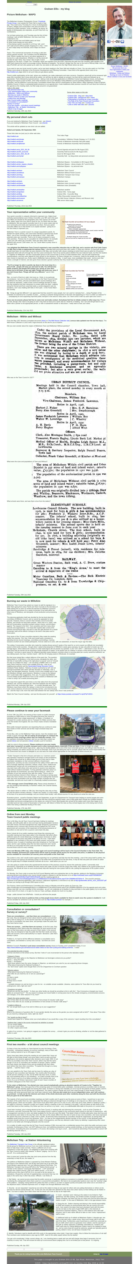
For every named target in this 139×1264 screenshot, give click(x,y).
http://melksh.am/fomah (15, 138)
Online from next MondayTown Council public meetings (17, 96)
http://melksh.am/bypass (15, 159)
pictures (91, 102)
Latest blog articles (119, 43)
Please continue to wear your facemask (21, 94)
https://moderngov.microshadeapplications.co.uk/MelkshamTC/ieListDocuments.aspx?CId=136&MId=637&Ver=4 (45, 876)
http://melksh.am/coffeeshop (17, 193)
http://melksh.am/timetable (16, 182)
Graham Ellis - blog (74, 93)
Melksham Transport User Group (21, 1141)
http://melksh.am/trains (15, 180)
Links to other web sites (76, 102)
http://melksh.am (12, 69)
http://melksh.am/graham (15, 189)
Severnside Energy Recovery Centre (40, 663)
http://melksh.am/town (14, 168)
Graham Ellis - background (77, 95)
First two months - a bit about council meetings (24, 102)
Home (18, 1)
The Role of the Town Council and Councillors (83, 98)
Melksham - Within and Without (19, 90)
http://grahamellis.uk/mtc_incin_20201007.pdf (90, 877)
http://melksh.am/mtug (14, 172)
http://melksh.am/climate (15, 136)
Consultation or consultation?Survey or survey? (17, 100)
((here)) (48, 118)
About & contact (41, 1)
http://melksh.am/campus (15, 174)
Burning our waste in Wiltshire (18, 92)
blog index (89, 93)
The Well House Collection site (58, 318)
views (93, 95)
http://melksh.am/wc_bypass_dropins (20, 161)
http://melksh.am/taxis (14, 178)
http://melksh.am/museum (16, 195)
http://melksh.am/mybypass (16, 163)
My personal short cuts (16, 87)
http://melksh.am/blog (14, 191)
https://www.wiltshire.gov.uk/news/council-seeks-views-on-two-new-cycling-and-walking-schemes (40, 945)
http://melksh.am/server (15, 197)
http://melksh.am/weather (16, 187)
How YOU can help (74, 100)
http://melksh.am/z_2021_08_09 (18, 151)
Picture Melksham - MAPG (119, 62)
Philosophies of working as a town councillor (83, 96)
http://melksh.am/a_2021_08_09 (18, 147)
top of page (104, 1251)
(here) (44, 318)
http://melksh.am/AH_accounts (17, 149)
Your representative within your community (22, 88)
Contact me (90, 100)
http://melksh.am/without (15, 170)
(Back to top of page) (15, 106)
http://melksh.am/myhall (15, 153)
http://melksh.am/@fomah (16, 141)
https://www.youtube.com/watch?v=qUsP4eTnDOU (75, 691)
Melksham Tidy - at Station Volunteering (21, 104)
